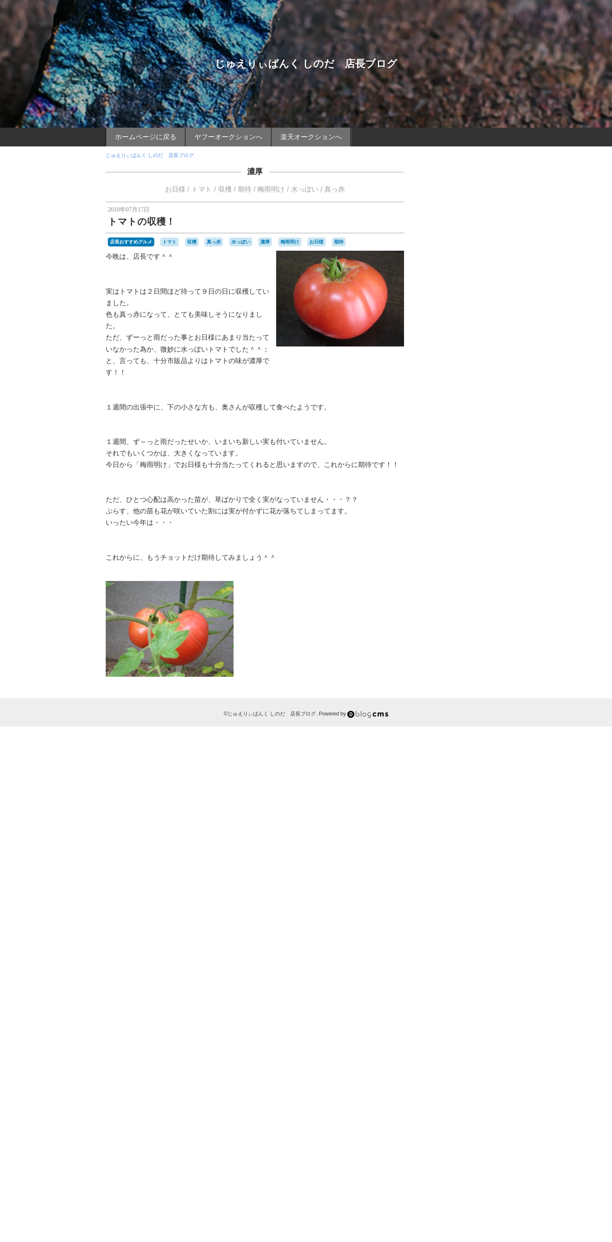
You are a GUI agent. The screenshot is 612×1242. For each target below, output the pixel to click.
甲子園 (497, 1022)
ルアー (445, 818)
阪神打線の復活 (478, 1112)
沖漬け (433, 990)
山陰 (451, 919)
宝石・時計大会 (443, 897)
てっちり (480, 599)
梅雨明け (271, 189)
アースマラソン (486, 630)
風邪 (447, 1127)
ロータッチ (489, 818)
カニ (437, 670)
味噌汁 (457, 865)
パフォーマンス (465, 764)
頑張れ (493, 1120)
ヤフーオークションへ (228, 136)
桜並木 (464, 967)
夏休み (433, 881)
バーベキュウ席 (476, 756)
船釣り (452, 1053)
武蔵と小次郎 (452, 975)
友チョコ (485, 858)
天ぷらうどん (447, 889)
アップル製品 (475, 623)
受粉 (440, 864)
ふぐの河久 (470, 607)
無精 (458, 1014)
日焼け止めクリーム (460, 951)
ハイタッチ (445, 748)
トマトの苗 (458, 731)
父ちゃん (460, 1022)
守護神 (497, 889)
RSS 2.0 (434, 1189)
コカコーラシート (462, 693)
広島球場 (460, 928)
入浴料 (433, 850)
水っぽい (304, 189)
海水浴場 (470, 999)
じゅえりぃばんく (471, 591)
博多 (489, 850)
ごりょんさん (470, 584)
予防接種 (460, 842)
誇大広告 (477, 1069)
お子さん (442, 576)
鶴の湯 (486, 1136)
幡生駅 (485, 920)
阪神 (451, 1111)
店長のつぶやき (463, 442)
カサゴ (483, 662)
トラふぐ (487, 732)
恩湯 (447, 936)
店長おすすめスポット (463, 493)
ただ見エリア (452, 599)
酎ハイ (494, 1077)
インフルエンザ (473, 646)
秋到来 (439, 1038)
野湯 (447, 1084)
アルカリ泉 (453, 630)
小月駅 (472, 912)
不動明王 (452, 834)
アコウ (450, 623)
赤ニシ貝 (452, 1077)
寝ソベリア (445, 904)
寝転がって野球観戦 (483, 904)
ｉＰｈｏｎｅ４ (472, 1143)
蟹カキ (462, 1061)
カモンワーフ (482, 670)
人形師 (479, 842)
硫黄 (460, 1030)
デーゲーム (479, 724)
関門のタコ (445, 1102)
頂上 (479, 1120)
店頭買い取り (487, 928)
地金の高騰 (488, 873)
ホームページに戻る (145, 136)
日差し (488, 944)
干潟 (499, 920)
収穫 (225, 189)
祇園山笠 (477, 1030)
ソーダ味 (465, 717)
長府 (482, 1084)
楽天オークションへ (311, 136)
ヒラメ (493, 764)
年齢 (430, 928)
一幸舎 (460, 826)
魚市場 (445, 1136)
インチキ (442, 646)
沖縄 (447, 990)
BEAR (432, 560)
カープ (450, 678)
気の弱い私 (465, 983)
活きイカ (477, 990)
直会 (430, 1030)
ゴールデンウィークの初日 (456, 701)
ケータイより (463, 522)
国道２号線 (460, 873)
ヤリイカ (447, 810)
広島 (442, 928)
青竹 (467, 1120)
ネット (472, 740)
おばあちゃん (457, 568)
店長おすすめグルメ (131, 241)
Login (460, 1189)
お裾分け (442, 584)
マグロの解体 (470, 795)
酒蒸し (433, 1084)
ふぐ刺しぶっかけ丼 (457, 615)
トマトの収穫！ (141, 221)
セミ (447, 717)
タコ (482, 717)
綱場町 (439, 1045)
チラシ (457, 724)
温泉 (437, 1006)
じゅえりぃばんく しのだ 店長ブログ (306, 63)
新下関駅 (482, 936)
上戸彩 (477, 826)
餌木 (430, 1136)
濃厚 (255, 171)
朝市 (437, 959)
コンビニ (495, 693)
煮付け (439, 1022)
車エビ (475, 1076)
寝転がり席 (438, 912)
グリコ (486, 685)
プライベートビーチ (470, 779)
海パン (450, 999)
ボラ (475, 787)
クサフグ (466, 685)
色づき (469, 1053)
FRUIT (448, 560)
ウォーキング (457, 653)
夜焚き (462, 881)
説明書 (497, 1069)
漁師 (477, 1006)
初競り (450, 850)
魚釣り (462, 1136)
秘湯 (455, 1038)
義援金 (457, 1045)
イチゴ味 (461, 637)
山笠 (437, 920)
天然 (470, 889)
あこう (465, 560)
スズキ (483, 709)
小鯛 (487, 912)
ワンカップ (438, 826)
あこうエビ (488, 560)
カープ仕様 (472, 678)
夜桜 (447, 881)
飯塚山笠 (465, 1127)
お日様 (175, 189)
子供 (482, 889)
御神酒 (433, 936)
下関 (494, 825)
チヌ (442, 724)
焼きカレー (478, 1014)
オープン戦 (460, 662)
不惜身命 (475, 834)
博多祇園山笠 (457, 858)
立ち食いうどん (479, 1038)
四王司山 (435, 873)
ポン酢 (445, 795)
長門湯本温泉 (465, 1092)
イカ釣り (435, 638)
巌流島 (467, 920)
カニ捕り (455, 670)
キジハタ (444, 685)
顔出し (433, 1127)
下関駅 (433, 834)
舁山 (437, 1053)
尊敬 (458, 912)
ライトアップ (475, 810)
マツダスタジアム (452, 802)
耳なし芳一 (479, 1045)
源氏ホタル (457, 1006)
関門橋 (470, 1101)
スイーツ (463, 709)
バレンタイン (440, 756)
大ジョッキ (484, 881)
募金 (477, 850)
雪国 (455, 1120)
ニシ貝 (455, 740)
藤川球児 (442, 1061)
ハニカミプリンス (480, 748)
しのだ (441, 591)
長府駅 (439, 1092)
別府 (465, 850)
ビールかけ (438, 771)
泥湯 (460, 990)
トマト (201, 189)
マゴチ (494, 795)
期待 (244, 189)
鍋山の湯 (465, 1084)
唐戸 (472, 865)
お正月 (484, 576)
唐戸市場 (489, 865)
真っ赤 (334, 189)
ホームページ (452, 787)
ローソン (465, 818)
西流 (437, 1069)
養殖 (499, 1127)
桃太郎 (439, 967)
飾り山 (484, 1127)
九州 (442, 842)
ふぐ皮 (489, 615)
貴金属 (433, 1077)
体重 (494, 842)
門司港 (489, 1092)
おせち (433, 568)
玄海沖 (479, 1022)
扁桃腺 (462, 936)
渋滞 (487, 999)
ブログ (463, 770)
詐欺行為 (455, 1069)
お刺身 (483, 568)
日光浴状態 (465, 944)
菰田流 (493, 1053)
